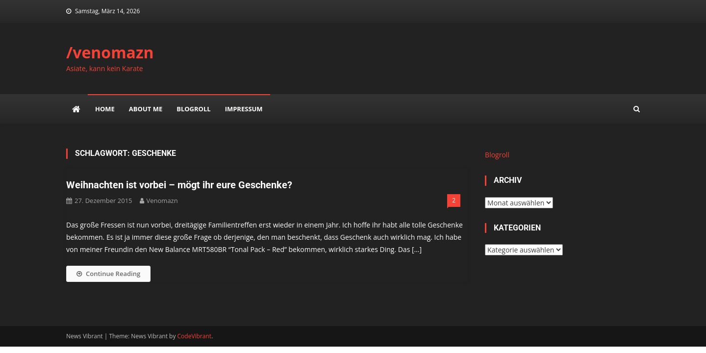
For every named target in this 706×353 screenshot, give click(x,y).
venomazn (162, 200)
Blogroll (193, 108)
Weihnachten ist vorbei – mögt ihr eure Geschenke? (179, 185)
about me (145, 108)
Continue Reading (108, 273)
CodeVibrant (194, 336)
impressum (244, 108)
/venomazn (110, 52)
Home (105, 108)
